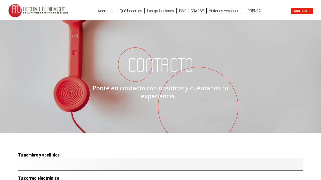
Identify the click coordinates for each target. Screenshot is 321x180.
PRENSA (254, 10)
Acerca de (106, 10)
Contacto (301, 11)
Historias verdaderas (226, 10)
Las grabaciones (160, 10)
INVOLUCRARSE (191, 10)
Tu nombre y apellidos (160, 161)
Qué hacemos (131, 10)
